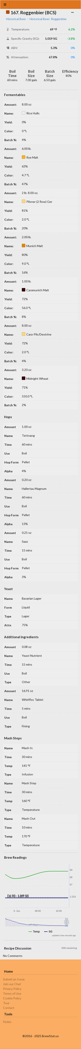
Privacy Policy (12, 989)
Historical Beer (16, 18)
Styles (7, 1022)
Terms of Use (12, 993)
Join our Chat (12, 984)
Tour (6, 1003)
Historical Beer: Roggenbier (48, 18)
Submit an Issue (14, 979)
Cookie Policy (12, 998)
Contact (8, 1008)
